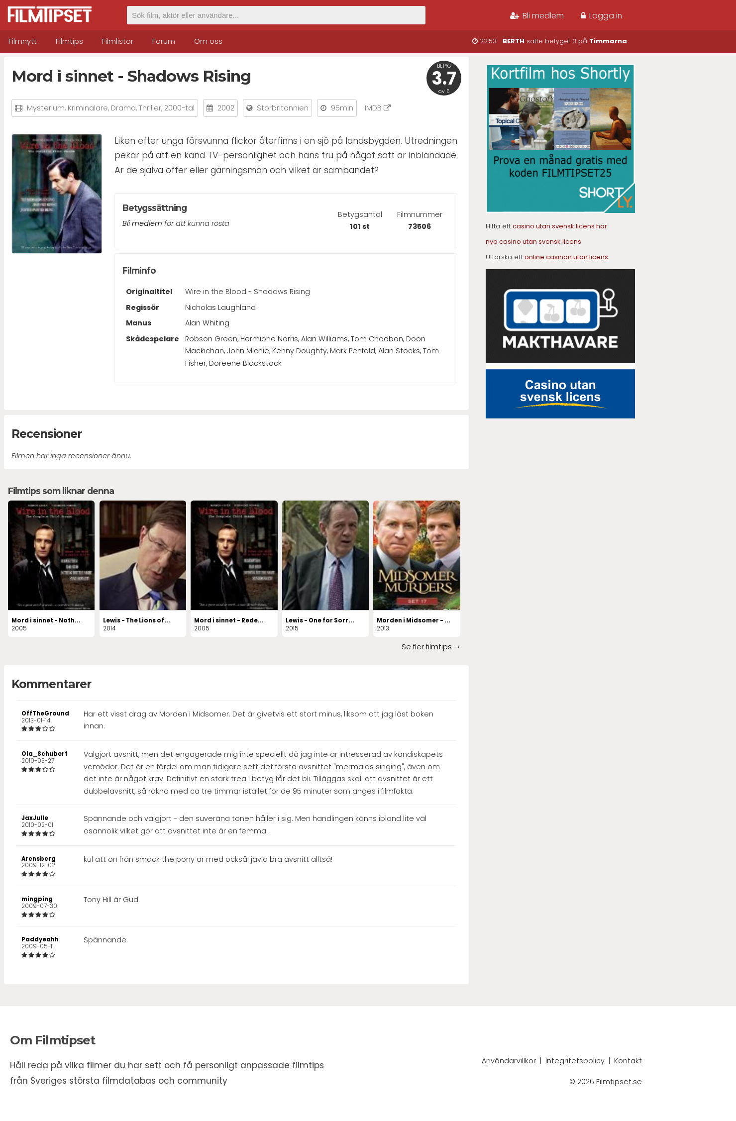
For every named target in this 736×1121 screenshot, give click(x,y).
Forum (163, 41)
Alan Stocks (399, 351)
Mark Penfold (352, 351)
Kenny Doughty (299, 351)
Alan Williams (324, 339)
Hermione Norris (269, 339)
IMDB (378, 108)
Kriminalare (88, 108)
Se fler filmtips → (431, 647)
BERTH (514, 41)
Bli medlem (537, 15)
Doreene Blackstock (245, 363)
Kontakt (628, 1061)
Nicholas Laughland (220, 307)
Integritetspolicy (575, 1061)
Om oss (208, 41)
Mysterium (46, 108)
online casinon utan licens (566, 257)
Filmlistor (117, 41)
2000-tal (179, 108)
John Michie (248, 351)
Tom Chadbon (377, 339)
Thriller (150, 108)
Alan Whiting (207, 323)
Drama (123, 108)
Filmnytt (22, 41)
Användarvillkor (509, 1061)
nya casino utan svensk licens (533, 241)
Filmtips (69, 41)
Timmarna (608, 41)
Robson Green (211, 339)
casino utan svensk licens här (560, 226)
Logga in (601, 15)
